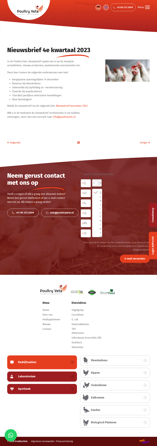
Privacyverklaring (64, 441)
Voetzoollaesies (80, 324)
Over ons (47, 314)
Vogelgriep (78, 310)
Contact (46, 329)
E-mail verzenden (135, 258)
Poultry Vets (21, 441)
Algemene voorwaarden (42, 441)
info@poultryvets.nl (64, 116)
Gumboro (77, 342)
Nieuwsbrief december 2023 (72, 105)
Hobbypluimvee (51, 319)
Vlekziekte (77, 347)
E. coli (75, 319)
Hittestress (78, 333)
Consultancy (152, 215)
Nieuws (46, 324)
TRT (74, 329)
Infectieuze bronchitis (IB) (86, 337)
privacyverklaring (141, 249)
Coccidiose (78, 314)
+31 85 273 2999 (23, 212)
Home (45, 310)
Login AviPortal (152, 245)
